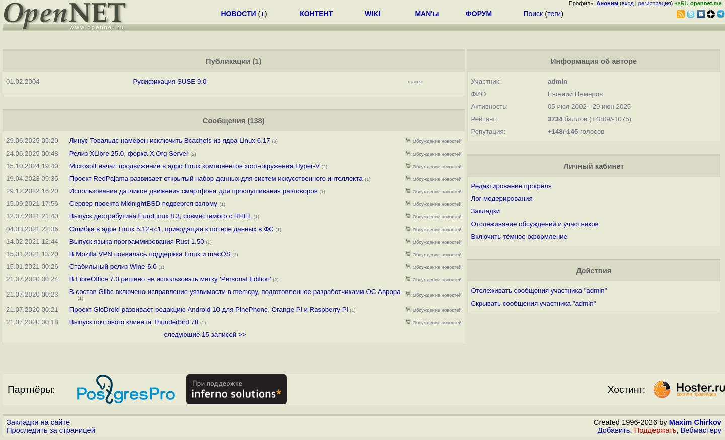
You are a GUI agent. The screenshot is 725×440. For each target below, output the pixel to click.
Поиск (533, 14)
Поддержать (655, 430)
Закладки (485, 211)
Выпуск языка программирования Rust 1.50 (136, 241)
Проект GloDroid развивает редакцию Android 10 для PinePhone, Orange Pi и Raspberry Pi (208, 309)
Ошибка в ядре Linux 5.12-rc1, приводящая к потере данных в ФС (171, 229)
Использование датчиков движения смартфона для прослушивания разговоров (193, 191)
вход (628, 3)
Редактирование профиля (511, 186)
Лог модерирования (501, 198)
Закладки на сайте (38, 422)
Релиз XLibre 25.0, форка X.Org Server (129, 153)
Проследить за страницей (51, 430)
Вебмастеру (701, 430)
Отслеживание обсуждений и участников (534, 224)
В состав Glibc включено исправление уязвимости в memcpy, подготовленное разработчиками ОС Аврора (235, 292)
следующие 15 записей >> (205, 334)
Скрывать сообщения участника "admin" (533, 303)
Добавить (614, 430)
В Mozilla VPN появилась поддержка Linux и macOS (150, 254)
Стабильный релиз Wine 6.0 (113, 266)
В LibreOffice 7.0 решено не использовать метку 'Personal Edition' (171, 279)
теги (554, 14)
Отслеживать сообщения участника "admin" (539, 291)
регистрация (654, 3)
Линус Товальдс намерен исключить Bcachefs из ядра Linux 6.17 (169, 140)
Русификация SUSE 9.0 (169, 81)
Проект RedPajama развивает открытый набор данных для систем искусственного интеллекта (216, 178)
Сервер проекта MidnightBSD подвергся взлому (143, 203)
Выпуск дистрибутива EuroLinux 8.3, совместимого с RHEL (160, 216)
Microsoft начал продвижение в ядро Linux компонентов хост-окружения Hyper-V (194, 166)
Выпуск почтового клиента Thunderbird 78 (134, 322)
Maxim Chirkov (695, 422)
